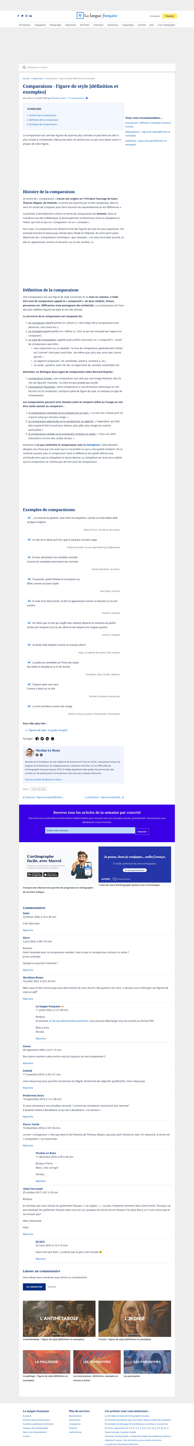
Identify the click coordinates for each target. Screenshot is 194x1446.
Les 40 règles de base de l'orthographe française (127, 1404)
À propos (27, 1404)
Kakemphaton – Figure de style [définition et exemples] (147, 124)
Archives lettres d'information (36, 1408)
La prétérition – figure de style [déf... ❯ (101, 790)
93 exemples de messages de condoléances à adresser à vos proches (136, 1412)
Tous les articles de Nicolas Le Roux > (44, 772)
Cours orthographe (166, 14)
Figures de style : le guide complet (47, 723)
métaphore (93, 438)
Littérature (98, 14)
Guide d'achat (75, 1420)
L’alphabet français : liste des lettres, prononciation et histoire (133, 1428)
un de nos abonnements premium (68, 1015)
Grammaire (113, 14)
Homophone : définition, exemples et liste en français (148, 115)
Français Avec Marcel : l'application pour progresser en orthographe (136, 1437)
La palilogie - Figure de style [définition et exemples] (46, 1358)
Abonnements (75, 1404)
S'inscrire (170, 5)
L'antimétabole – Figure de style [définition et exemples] (59, 1315)
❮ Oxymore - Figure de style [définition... (43, 790)
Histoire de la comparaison (42, 105)
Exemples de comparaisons (43, 113)
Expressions (70, 14)
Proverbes (84, 14)
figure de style (38, 782)
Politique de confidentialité (35, 1416)
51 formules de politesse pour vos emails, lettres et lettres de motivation (138, 1408)
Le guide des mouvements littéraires (121, 1433)
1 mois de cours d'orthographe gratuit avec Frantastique (134, 863)
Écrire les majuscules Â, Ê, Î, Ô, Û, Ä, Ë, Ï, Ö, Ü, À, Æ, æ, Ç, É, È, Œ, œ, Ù (137, 1416)
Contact (26, 1424)
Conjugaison (40, 14)
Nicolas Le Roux (59, 88)
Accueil (26, 69)
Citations (142, 14)
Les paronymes (147, 1355)
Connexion (155, 5)
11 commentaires (76, 88)
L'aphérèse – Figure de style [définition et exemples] (146, 133)
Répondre (28, 924)
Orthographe (55, 14)
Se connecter (34, 1281)
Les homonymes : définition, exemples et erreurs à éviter (97, 1358)
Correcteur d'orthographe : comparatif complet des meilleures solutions (138, 1424)
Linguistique (128, 14)
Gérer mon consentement (34, 1420)
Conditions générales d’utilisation (38, 1412)
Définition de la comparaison (43, 109)
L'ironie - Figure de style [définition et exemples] (134, 1315)
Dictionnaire (25, 14)
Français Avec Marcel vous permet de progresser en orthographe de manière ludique (59, 866)
